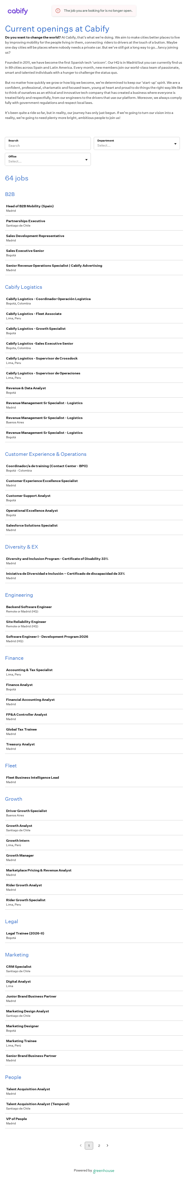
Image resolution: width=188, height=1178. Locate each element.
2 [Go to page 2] (99, 1146)
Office (12, 156)
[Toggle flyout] (175, 143)
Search (13, 140)
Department (105, 140)
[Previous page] (80, 1146)
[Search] (48, 146)
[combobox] (97, 145)
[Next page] (107, 1146)
